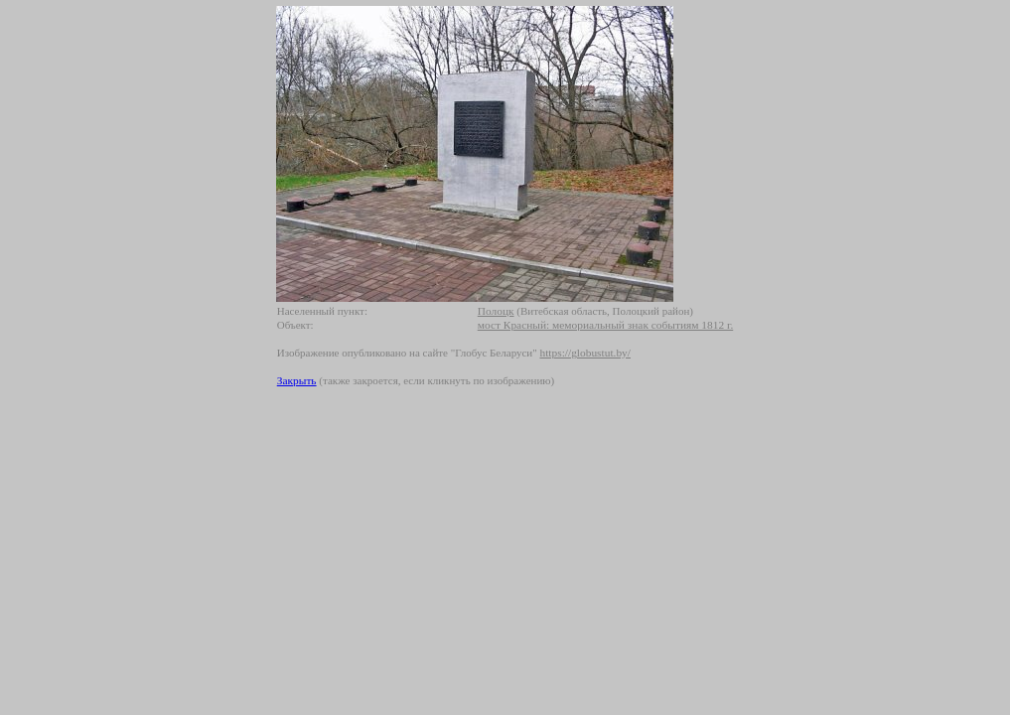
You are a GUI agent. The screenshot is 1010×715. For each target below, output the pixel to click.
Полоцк (496, 311)
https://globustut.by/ (585, 352)
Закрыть (297, 380)
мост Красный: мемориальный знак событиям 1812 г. (605, 325)
